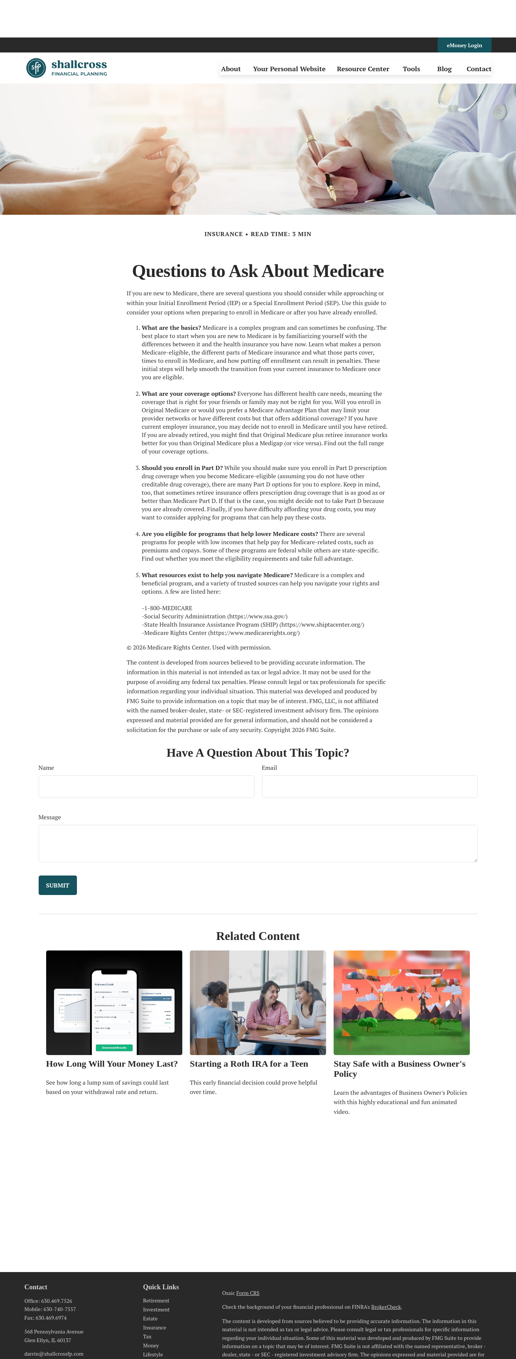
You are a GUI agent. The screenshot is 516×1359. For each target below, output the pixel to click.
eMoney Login (464, 7)
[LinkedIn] (29, 1328)
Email (269, 730)
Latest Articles (160, 1325)
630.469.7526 (56, 1263)
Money (151, 1307)
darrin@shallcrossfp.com (53, 1316)
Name (46, 730)
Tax (147, 1298)
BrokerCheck (386, 1269)
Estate (150, 1280)
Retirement (156, 1262)
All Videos (155, 1334)
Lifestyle (153, 1316)
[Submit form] (58, 848)
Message (50, 779)
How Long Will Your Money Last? (112, 1026)
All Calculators (160, 1343)
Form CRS (248, 1255)
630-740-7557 (60, 1271)
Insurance (154, 1289)
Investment (156, 1271)
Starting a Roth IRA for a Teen (249, 1026)
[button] (231, 30)
